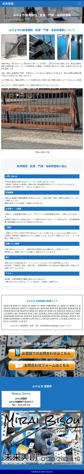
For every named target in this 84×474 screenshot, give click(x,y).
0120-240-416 (24, 405)
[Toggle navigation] (80, 4)
